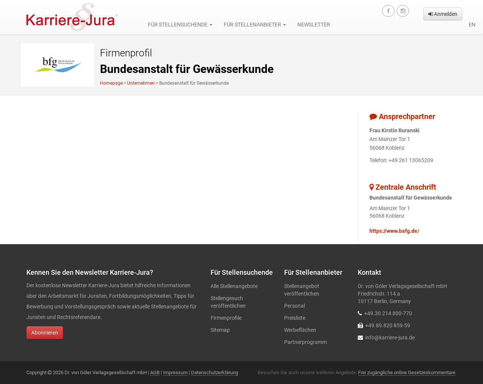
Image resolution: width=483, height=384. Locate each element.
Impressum (175, 372)
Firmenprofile (226, 318)
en (472, 25)
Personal (294, 306)
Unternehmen (141, 83)
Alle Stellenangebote (234, 286)
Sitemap (220, 330)
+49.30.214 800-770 (388, 313)
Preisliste (294, 318)
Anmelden (442, 14)
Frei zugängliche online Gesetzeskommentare (406, 372)
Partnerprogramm (305, 342)
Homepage (111, 83)
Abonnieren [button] (44, 333)
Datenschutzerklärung (214, 372)
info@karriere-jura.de (390, 337)
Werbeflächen (300, 330)
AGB (155, 372)
